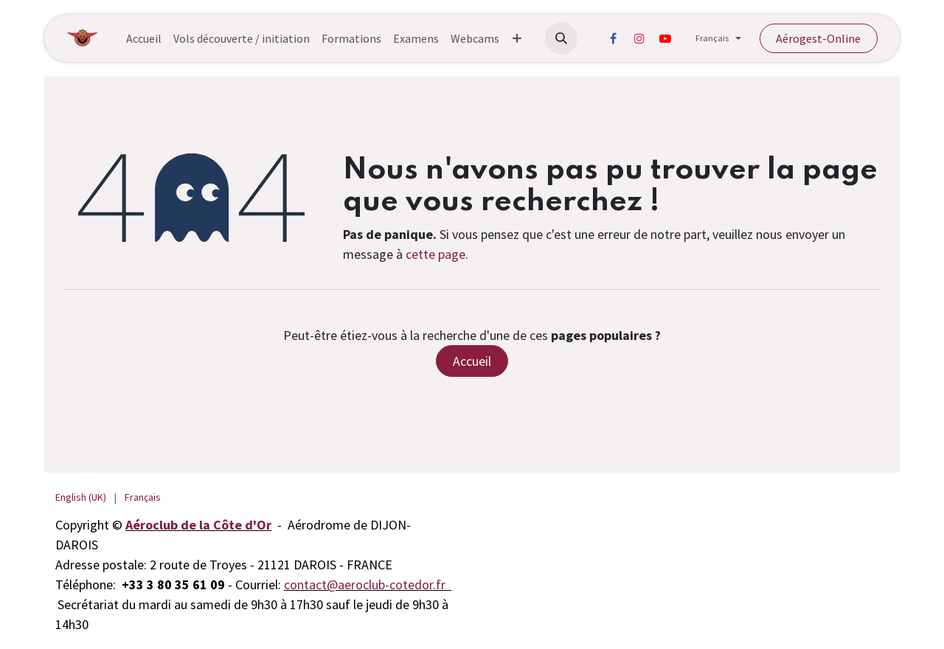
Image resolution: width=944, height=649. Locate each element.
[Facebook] (613, 38)
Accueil (472, 361)
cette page (435, 254)
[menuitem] (143, 38)
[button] (561, 38)
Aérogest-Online (818, 38)
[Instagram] (639, 38)
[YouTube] (665, 38)
